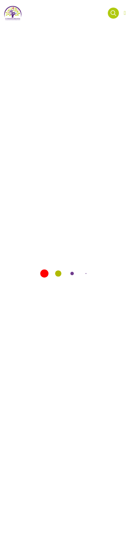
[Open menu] (125, 13)
